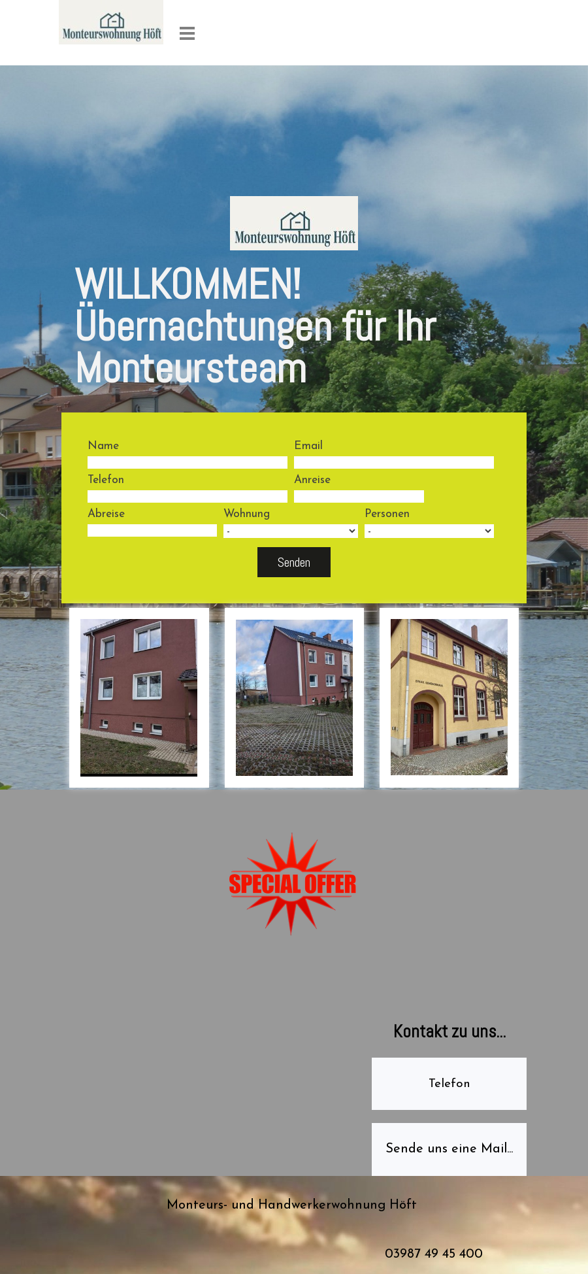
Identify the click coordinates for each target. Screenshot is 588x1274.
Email (308, 446)
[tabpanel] (294, 331)
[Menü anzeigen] (187, 33)
